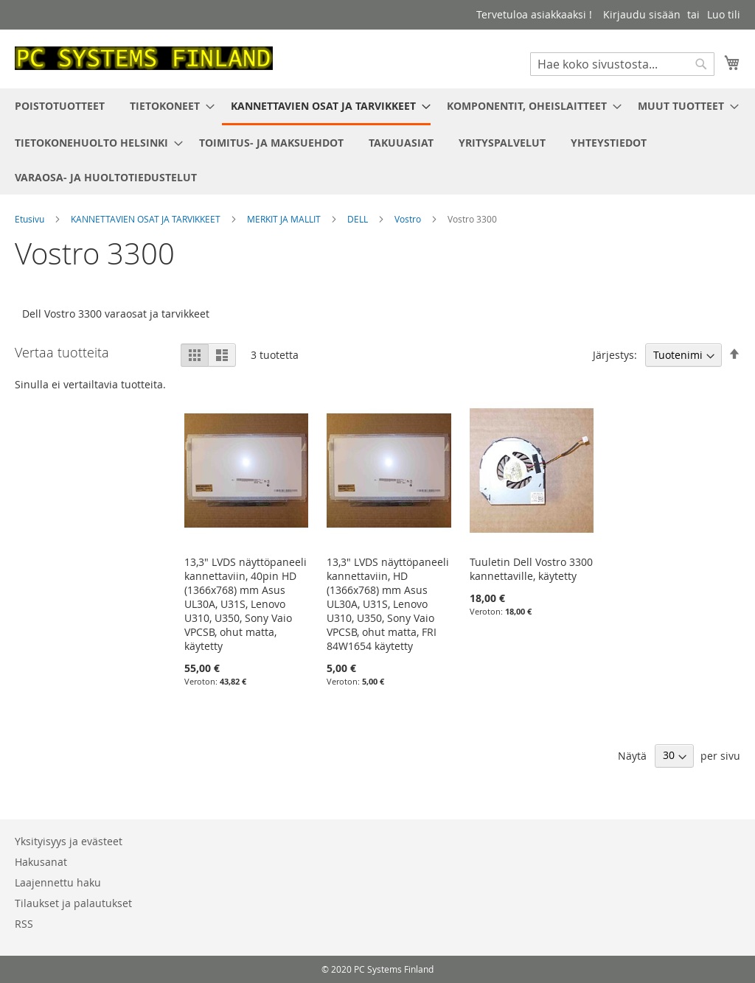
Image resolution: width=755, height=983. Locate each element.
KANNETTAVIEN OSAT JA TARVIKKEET (147, 219)
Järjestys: (615, 355)
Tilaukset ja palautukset (73, 903)
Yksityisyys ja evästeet (68, 841)
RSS (24, 924)
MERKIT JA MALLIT (285, 219)
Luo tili (723, 14)
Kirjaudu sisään (642, 14)
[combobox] (622, 64)
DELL (358, 219)
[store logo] (144, 58)
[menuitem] (60, 105)
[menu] (377, 141)
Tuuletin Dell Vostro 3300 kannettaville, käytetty (531, 569)
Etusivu (30, 219)
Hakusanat (41, 862)
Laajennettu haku (58, 882)
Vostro (408, 219)
